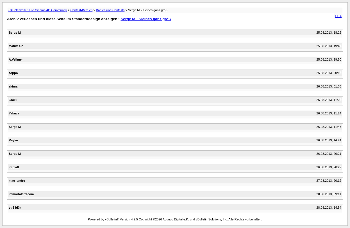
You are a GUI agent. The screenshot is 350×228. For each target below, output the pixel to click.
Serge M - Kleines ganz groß (146, 19)
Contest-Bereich (81, 10)
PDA (338, 16)
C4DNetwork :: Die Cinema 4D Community (37, 10)
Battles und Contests (110, 10)
